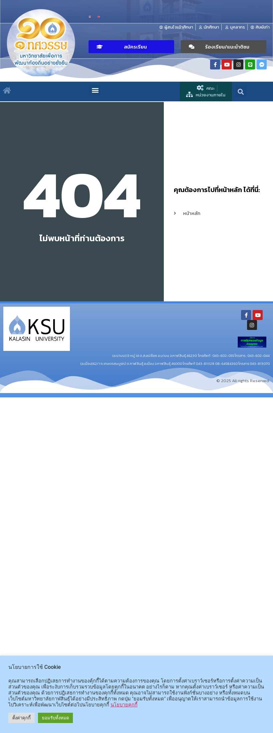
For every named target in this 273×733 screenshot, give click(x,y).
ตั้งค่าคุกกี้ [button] (21, 717)
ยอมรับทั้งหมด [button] (55, 717)
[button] (131, 46)
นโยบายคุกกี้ (124, 705)
